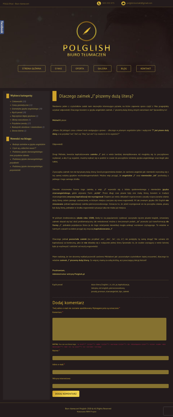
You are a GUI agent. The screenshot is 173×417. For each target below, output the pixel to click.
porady (94, 291)
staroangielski (112, 291)
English (105, 284)
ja (116, 284)
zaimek (126, 291)
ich (113, 284)
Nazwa (56, 350)
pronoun (101, 291)
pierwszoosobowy (116, 288)
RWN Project (91, 411)
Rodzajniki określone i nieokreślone (27, 127)
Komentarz (57, 312)
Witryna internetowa (61, 378)
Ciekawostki (17, 101)
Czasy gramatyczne (20, 105)
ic (111, 284)
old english (103, 288)
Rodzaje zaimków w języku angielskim (28, 144)
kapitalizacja (123, 284)
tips (120, 291)
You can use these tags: (109, 345)
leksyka (94, 288)
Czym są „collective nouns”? (24, 148)
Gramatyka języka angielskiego (25, 108)
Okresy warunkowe (20, 119)
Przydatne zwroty (19, 123)
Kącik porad (17, 112)
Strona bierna (18, 130)
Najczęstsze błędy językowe (23, 116)
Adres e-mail (58, 364)
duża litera (96, 284)
